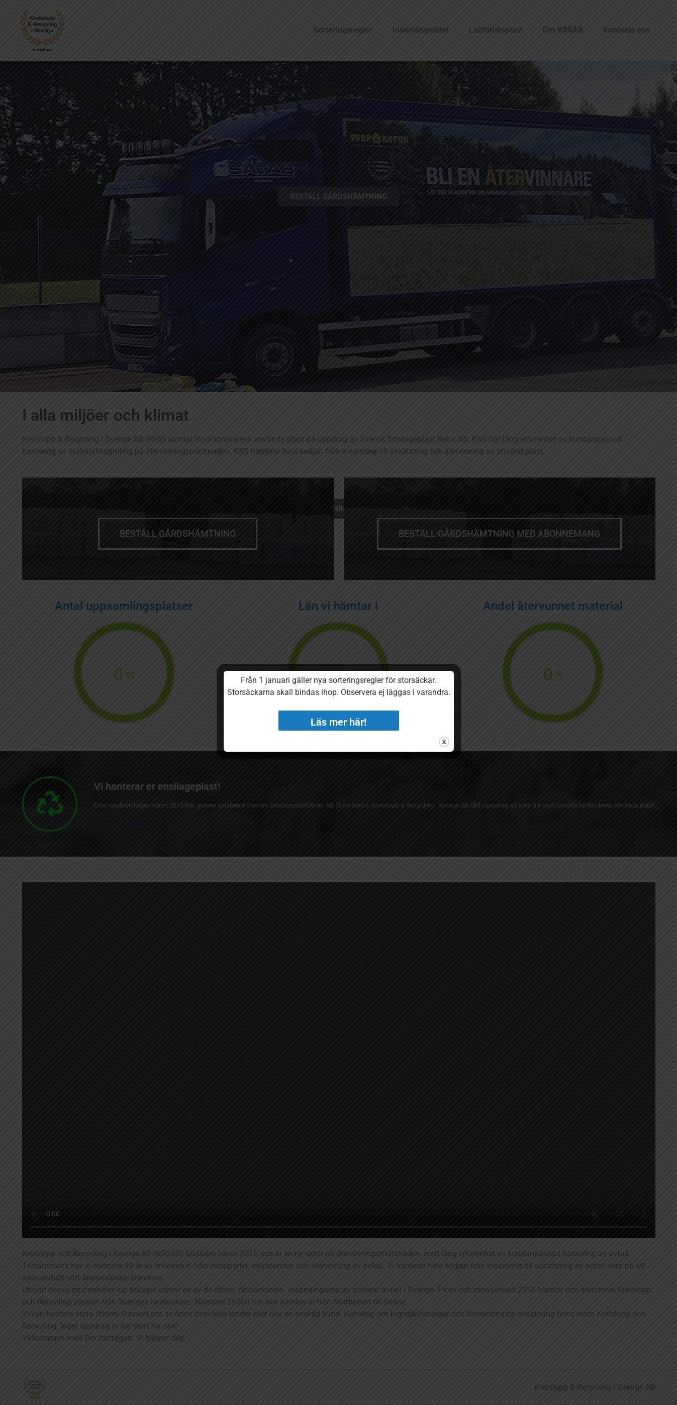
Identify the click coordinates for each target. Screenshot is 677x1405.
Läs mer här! (338, 722)
